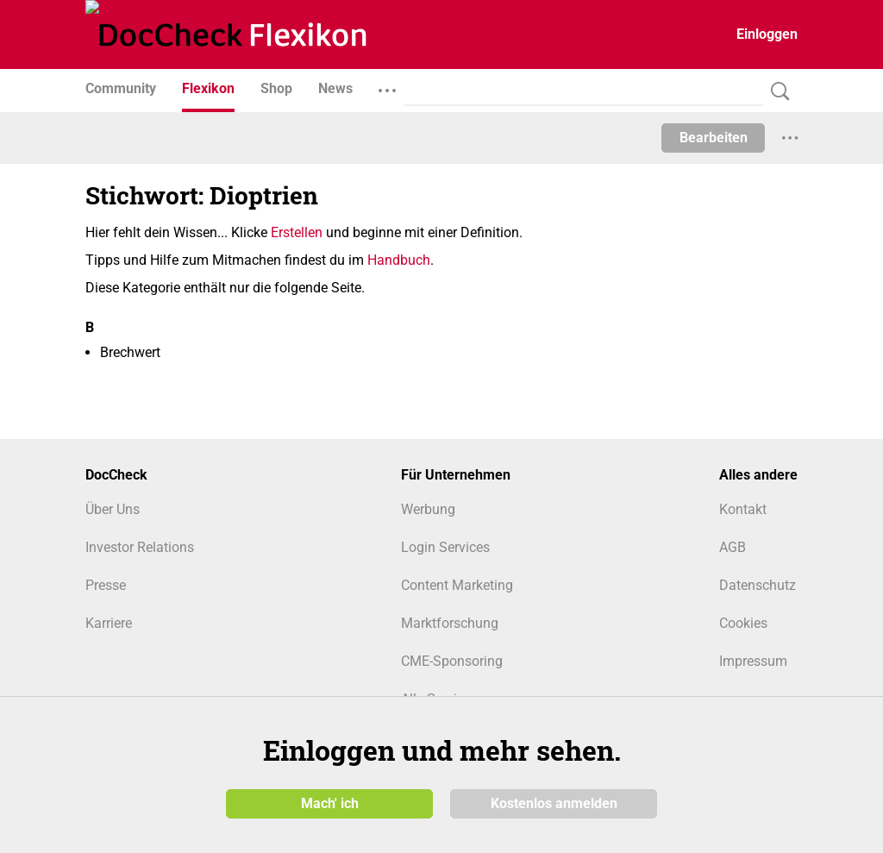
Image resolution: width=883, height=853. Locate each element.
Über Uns (112, 509)
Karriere (108, 623)
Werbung (428, 509)
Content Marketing (457, 585)
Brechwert (130, 352)
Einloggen (767, 34)
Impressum (753, 661)
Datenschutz (757, 585)
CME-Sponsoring (452, 661)
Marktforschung (449, 623)
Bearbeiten (713, 137)
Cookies (743, 623)
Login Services (445, 547)
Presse (105, 585)
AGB (732, 547)
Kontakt (743, 509)
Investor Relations (139, 547)
